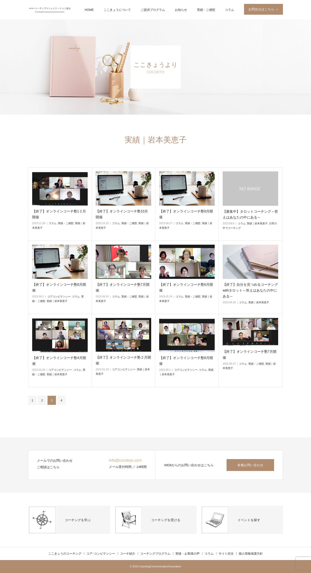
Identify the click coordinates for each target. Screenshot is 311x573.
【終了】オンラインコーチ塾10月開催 (122, 214)
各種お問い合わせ (250, 465)
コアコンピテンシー (59, 296)
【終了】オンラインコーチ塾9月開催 (186, 214)
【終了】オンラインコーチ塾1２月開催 (59, 214)
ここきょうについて (117, 9)
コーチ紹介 (127, 553)
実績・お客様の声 (187, 553)
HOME (89, 9)
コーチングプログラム (155, 553)
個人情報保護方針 (251, 553)
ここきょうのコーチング (64, 553)
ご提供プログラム (153, 9)
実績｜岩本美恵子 (257, 223)
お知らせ (181, 9)
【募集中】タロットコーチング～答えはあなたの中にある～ (250, 214)
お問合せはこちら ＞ (263, 9)
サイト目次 (226, 553)
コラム (229, 9)
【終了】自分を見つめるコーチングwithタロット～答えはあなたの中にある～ (250, 290)
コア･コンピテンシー (100, 553)
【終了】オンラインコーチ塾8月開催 (59, 287)
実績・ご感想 (206, 9)
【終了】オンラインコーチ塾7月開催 (122, 287)
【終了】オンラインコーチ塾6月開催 (186, 287)
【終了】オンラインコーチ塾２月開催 (123, 360)
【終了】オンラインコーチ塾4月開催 (59, 361)
